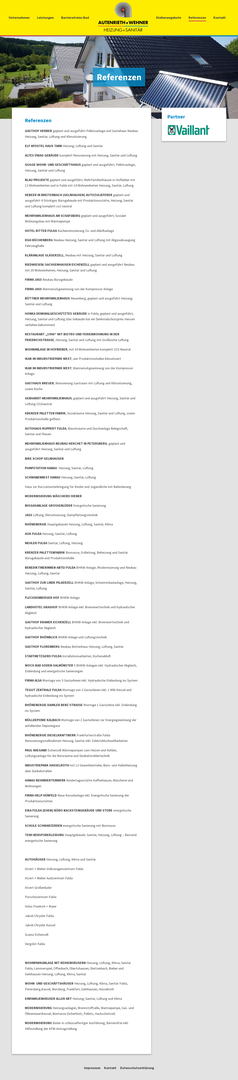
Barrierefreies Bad (75, 17)
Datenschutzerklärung (137, 1068)
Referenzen (197, 17)
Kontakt (219, 17)
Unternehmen (19, 17)
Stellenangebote (168, 17)
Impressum (92, 1068)
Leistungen (45, 17)
